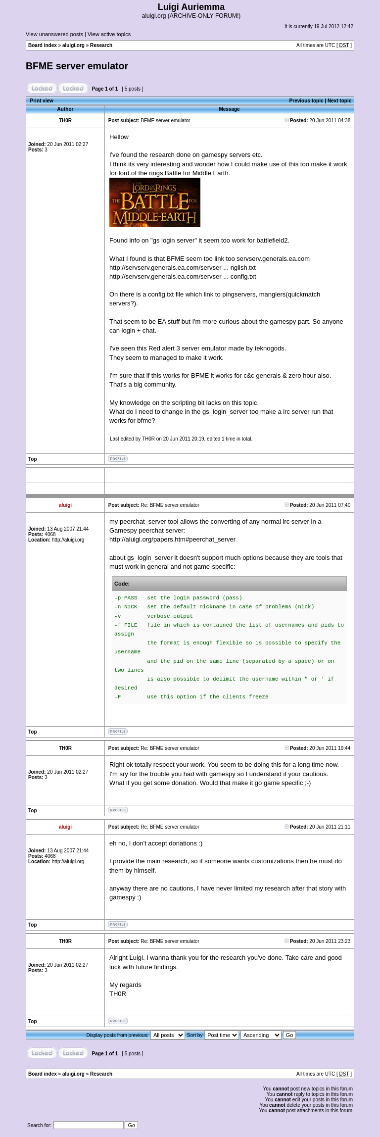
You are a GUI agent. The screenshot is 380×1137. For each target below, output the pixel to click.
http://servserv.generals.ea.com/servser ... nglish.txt (182, 267)
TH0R (148, 439)
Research (101, 45)
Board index (42, 45)
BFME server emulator (77, 65)
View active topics (109, 34)
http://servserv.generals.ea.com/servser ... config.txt (182, 276)
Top (32, 459)
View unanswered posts (54, 34)
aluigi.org (73, 45)
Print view (41, 100)
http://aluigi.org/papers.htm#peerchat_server (172, 539)
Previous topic (306, 100)
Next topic (339, 100)
